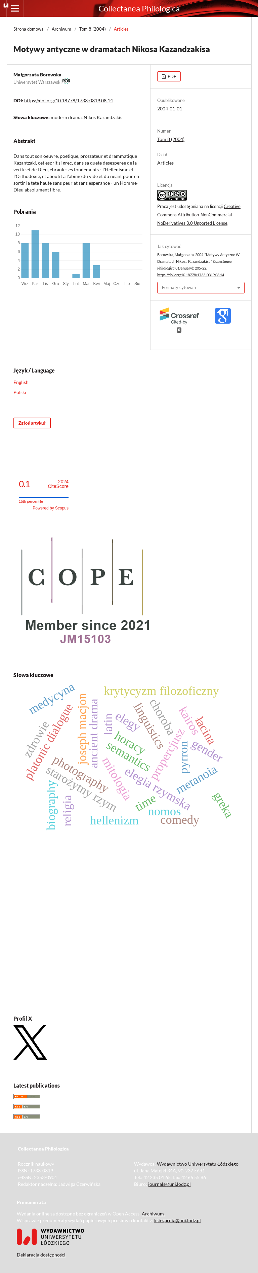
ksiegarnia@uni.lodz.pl (177, 1220)
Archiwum (61, 29)
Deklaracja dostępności (41, 1255)
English (21, 382)
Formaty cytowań (179, 287)
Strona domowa (28, 29)
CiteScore (58, 484)
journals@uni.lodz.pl (169, 1184)
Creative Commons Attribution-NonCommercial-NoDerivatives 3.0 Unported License (199, 215)
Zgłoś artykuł (32, 423)
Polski (19, 392)
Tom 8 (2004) (92, 29)
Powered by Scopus (51, 508)
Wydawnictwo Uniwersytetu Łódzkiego (198, 1164)
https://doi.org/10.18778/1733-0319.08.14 (68, 100)
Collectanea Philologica (139, 8)
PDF (171, 76)
